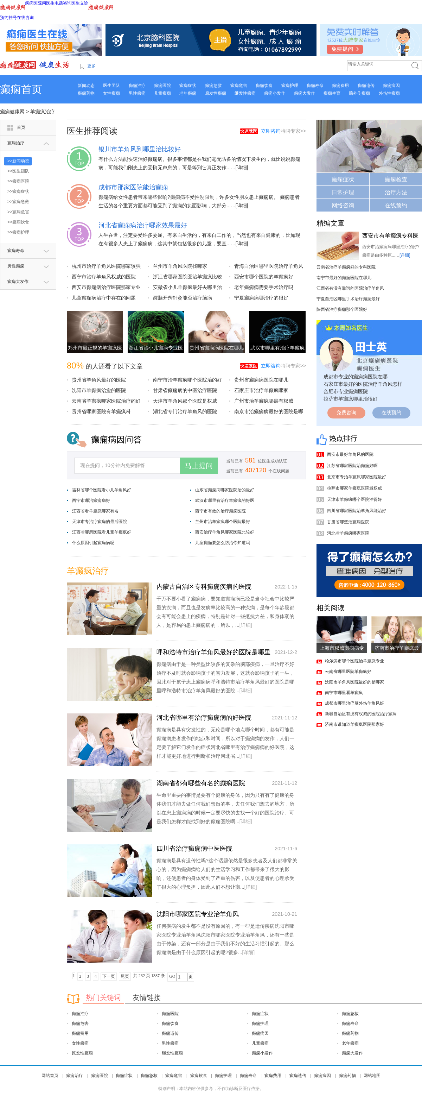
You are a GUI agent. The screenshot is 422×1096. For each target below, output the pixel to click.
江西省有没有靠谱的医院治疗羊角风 (350, 288)
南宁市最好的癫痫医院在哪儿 (343, 277)
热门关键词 (103, 997)
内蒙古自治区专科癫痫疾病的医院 (203, 586)
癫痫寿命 (315, 85)
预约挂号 (8, 17)
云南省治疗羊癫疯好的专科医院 (346, 267)
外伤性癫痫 (389, 93)
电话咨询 (63, 3)
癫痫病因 (391, 85)
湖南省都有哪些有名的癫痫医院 (200, 783)
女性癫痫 (111, 93)
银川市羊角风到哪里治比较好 (139, 149)
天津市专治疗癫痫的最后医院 (99, 521)
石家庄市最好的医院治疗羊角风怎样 (363, 384)
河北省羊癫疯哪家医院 (348, 533)
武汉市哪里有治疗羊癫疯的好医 (224, 500)
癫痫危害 (238, 85)
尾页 (125, 976)
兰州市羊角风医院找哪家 (180, 266)
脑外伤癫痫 (359, 93)
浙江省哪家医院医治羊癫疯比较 (187, 276)
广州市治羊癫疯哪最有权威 (263, 401)
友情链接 (147, 997)
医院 (37, 3)
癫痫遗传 (366, 85)
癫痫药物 (86, 93)
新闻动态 (86, 85)
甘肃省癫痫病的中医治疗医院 (185, 390)
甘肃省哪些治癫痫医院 (348, 521)
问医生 (48, 3)
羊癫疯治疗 (42, 111)
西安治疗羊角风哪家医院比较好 (224, 532)
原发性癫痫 (215, 93)
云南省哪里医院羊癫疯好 (348, 671)
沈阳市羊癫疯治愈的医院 (99, 390)
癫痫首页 (21, 89)
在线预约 (396, 205)
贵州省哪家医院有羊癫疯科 (101, 411)
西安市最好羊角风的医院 (350, 454)
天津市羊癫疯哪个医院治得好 (354, 499)
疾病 (29, 3)
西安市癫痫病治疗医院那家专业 (106, 287)
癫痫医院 (162, 85)
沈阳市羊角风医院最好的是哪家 (354, 682)
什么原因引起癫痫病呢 (93, 542)
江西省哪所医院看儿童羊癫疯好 (101, 532)
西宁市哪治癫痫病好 (91, 500)
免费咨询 (346, 412)
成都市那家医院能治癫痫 (133, 187)
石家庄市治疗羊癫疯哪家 (261, 390)
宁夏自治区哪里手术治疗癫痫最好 (348, 298)
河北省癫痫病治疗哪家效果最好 (142, 225)
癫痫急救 (213, 85)
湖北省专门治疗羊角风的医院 (185, 411)
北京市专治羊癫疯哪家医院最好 (356, 476)
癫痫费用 (340, 85)
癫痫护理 (289, 85)
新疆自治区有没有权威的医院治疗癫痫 (361, 713)
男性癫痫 (137, 93)
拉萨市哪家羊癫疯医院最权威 (354, 488)
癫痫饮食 (264, 85)
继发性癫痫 (245, 93)
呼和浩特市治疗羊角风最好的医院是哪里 (213, 652)
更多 (91, 65)
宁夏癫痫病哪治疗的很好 (261, 298)
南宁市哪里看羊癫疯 (344, 692)
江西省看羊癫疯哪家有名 (95, 511)
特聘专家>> (283, 131)
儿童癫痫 (162, 93)
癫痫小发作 (274, 93)
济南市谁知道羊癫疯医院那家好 (354, 724)
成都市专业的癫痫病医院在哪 (356, 376)
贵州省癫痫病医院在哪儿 (217, 348)
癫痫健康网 (12, 111)
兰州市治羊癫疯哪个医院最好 (222, 521)
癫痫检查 (396, 179)
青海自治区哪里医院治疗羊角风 (268, 266)
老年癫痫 (187, 93)
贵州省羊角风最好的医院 (99, 380)
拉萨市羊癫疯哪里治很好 (351, 399)
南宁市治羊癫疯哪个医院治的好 (187, 380)
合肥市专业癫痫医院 (346, 391)
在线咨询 (25, 17)
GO (172, 976)
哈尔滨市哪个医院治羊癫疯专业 (354, 661)
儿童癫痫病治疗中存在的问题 (104, 298)
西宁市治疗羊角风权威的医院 (104, 276)
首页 (21, 127)
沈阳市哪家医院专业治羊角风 (197, 914)
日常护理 (343, 192)
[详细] (242, 167)
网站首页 (49, 1075)
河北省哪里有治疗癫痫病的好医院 (203, 717)
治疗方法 (396, 192)
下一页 (108, 976)
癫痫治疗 (137, 85)
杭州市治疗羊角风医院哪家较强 (106, 266)
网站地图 (372, 1075)
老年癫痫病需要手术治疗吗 (263, 287)
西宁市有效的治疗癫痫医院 (220, 511)
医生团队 (111, 85)
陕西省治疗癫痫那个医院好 (341, 309)
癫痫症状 (187, 85)
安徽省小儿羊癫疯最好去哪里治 (187, 287)
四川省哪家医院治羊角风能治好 (356, 510)
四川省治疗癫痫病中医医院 (194, 848)
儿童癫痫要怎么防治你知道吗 (222, 542)
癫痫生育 (332, 93)
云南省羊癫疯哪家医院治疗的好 (106, 401)
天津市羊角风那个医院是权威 (185, 401)
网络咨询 (343, 205)
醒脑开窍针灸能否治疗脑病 (182, 298)
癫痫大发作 (304, 93)
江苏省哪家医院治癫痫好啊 (352, 465)
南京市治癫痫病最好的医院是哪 (268, 411)
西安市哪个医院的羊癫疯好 (263, 276)
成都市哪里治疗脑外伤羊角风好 (354, 703)
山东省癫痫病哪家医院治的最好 (224, 489)
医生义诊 (79, 3)
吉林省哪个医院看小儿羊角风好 (101, 489)
